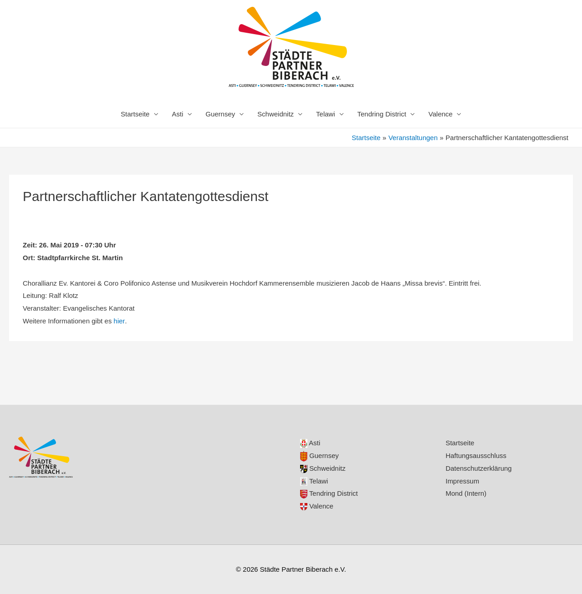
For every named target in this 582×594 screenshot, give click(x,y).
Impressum (462, 481)
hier (119, 321)
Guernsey (220, 114)
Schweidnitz (275, 114)
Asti (177, 114)
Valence (440, 114)
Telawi (325, 114)
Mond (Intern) (466, 493)
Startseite (135, 114)
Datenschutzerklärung (479, 468)
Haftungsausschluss (476, 455)
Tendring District (381, 114)
